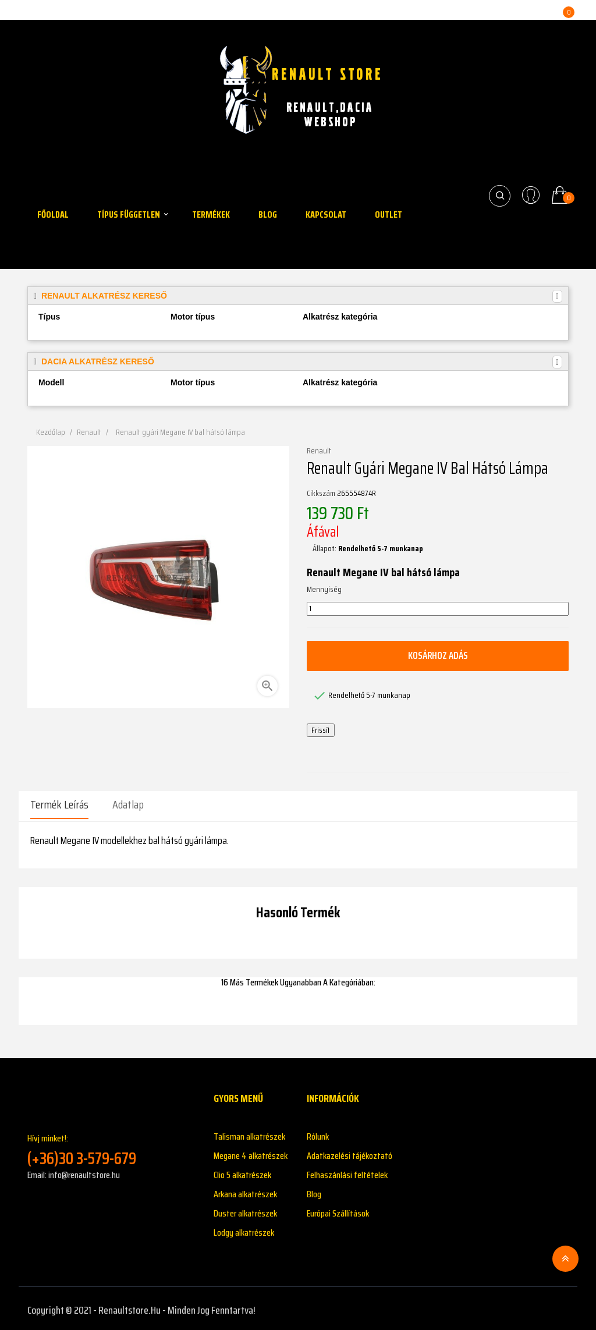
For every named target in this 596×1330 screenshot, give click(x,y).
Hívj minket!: (111, 1146)
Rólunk (318, 1133)
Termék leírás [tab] (59, 804)
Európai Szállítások (338, 1210)
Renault (319, 451)
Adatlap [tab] (128, 804)
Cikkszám (321, 493)
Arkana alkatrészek (245, 1190)
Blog (314, 1190)
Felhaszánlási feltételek (347, 1171)
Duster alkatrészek (245, 1210)
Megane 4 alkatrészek (251, 1152)
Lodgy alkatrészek (244, 1229)
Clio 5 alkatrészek (242, 1171)
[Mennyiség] (438, 609)
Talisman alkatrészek (249, 1133)
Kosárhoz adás (437, 655)
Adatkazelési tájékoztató (349, 1152)
